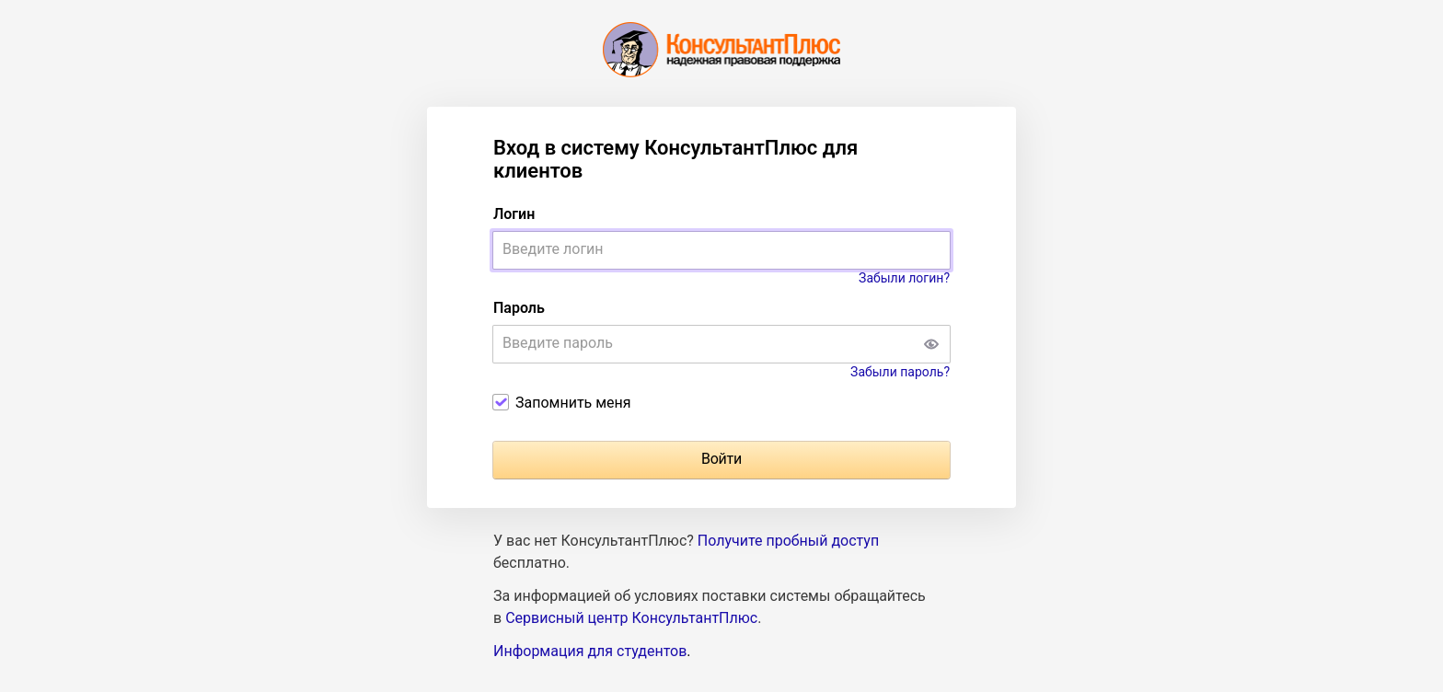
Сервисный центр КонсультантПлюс (631, 618)
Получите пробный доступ (788, 540)
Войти (721, 458)
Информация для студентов (590, 651)
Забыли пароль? (900, 371)
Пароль (519, 308)
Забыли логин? (904, 278)
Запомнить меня (573, 402)
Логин (514, 214)
